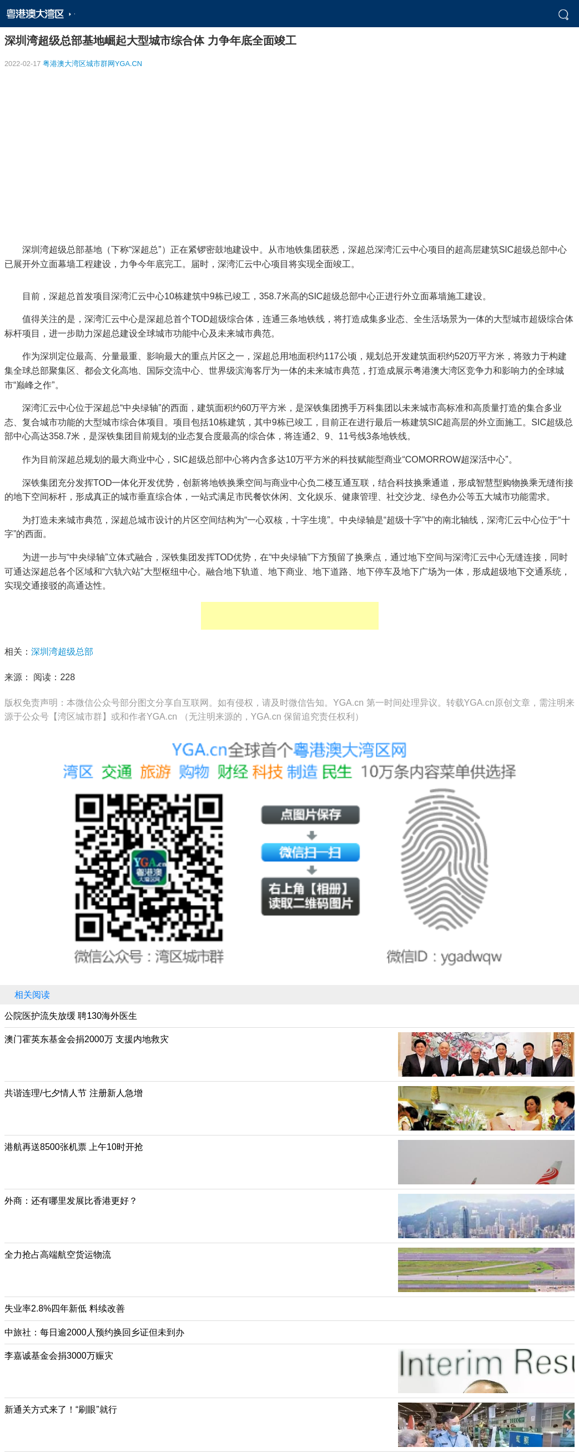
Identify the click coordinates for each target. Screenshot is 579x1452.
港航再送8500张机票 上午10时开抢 (73, 1147)
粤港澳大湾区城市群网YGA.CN (92, 63)
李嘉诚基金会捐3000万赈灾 (58, 1355)
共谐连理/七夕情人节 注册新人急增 (73, 1093)
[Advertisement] (289, 156)
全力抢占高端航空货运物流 (57, 1254)
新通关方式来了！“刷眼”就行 (60, 1409)
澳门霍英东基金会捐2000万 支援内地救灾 (86, 1039)
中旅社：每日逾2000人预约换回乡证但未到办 (94, 1332)
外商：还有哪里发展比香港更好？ (71, 1200)
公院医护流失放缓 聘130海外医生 (70, 1016)
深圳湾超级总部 (62, 651)
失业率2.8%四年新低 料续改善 (64, 1308)
